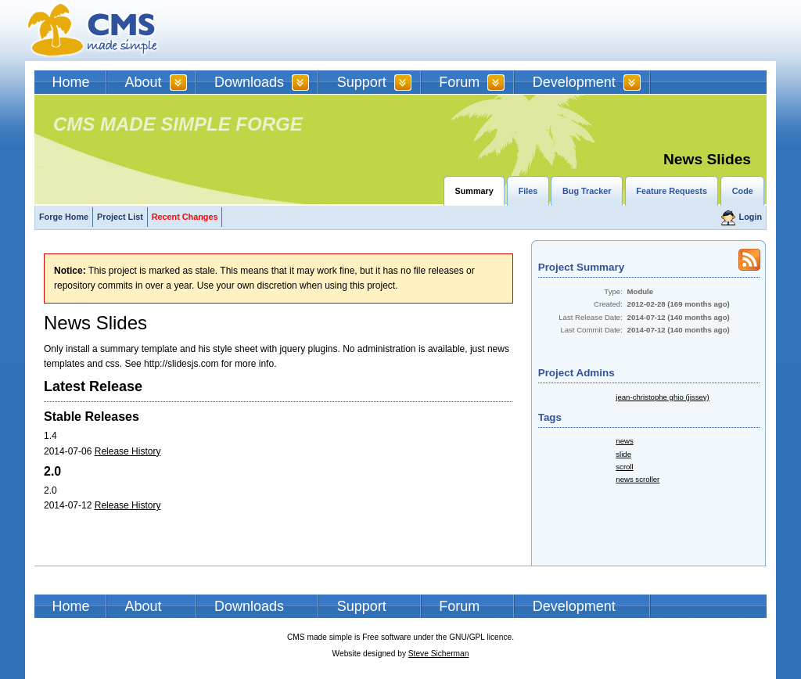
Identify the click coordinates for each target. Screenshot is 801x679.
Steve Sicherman (438, 653)
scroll (624, 466)
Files (528, 191)
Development (574, 82)
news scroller (637, 479)
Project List (120, 216)
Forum (459, 82)
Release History (128, 451)
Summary (474, 191)
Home (71, 82)
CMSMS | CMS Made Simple (93, 30)
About (143, 82)
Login (750, 216)
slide (623, 454)
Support (361, 82)
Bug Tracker (586, 191)
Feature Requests (671, 191)
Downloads (249, 82)
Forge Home (63, 216)
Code (742, 191)
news (624, 440)
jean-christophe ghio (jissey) (662, 397)
